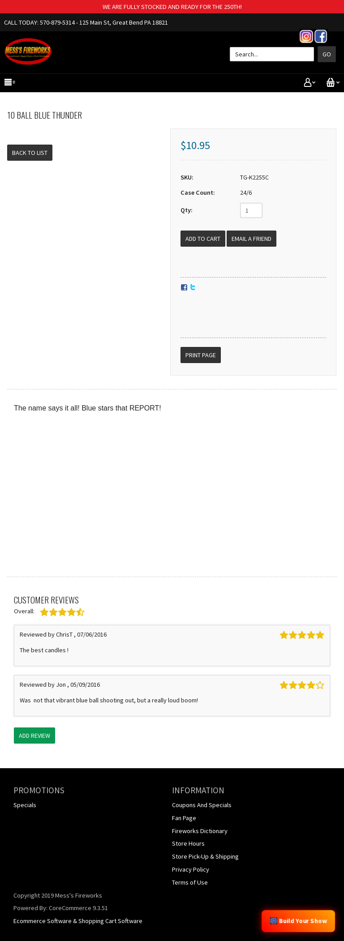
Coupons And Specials (202, 805)
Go (326, 54)
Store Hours (188, 843)
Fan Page (184, 818)
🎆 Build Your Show (298, 921)
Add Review (34, 735)
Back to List (29, 153)
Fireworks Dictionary (200, 831)
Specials (24, 805)
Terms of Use (190, 882)
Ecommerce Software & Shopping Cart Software (77, 921)
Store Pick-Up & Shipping (205, 856)
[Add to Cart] (203, 239)
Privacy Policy (190, 869)
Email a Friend (251, 239)
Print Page (200, 355)
